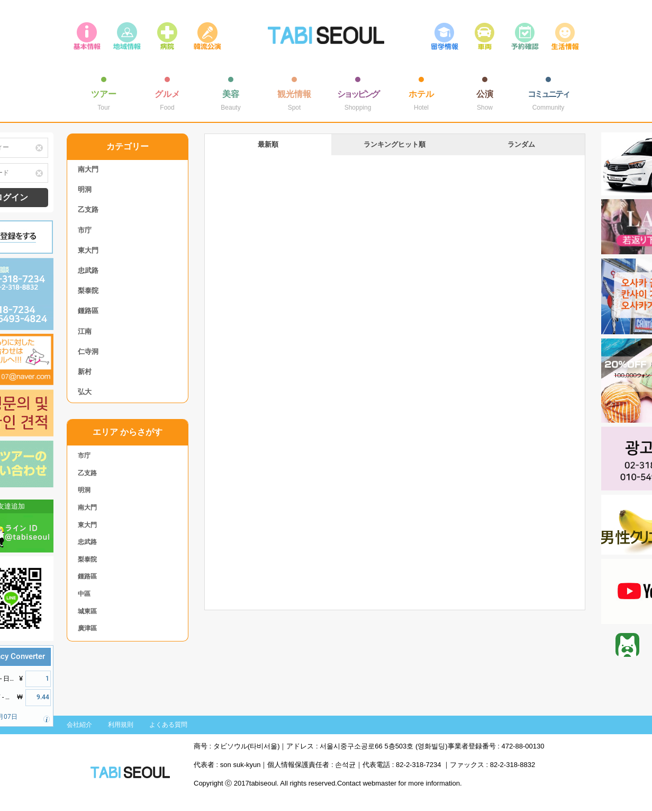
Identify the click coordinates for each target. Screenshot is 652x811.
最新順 (268, 144)
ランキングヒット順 (394, 144)
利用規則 (120, 724)
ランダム (521, 144)
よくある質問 (168, 724)
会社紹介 (79, 724)
